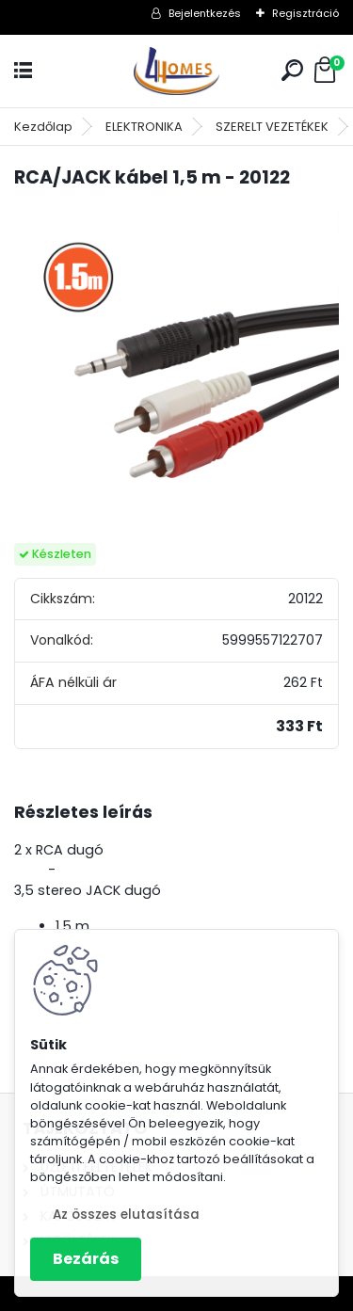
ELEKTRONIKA (144, 127)
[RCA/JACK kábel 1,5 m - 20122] (176, 367)
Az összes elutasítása (126, 1214)
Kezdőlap (43, 127)
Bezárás (86, 1259)
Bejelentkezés (204, 13)
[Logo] (177, 71)
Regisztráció (305, 13)
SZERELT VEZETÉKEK (272, 127)
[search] (292, 70)
